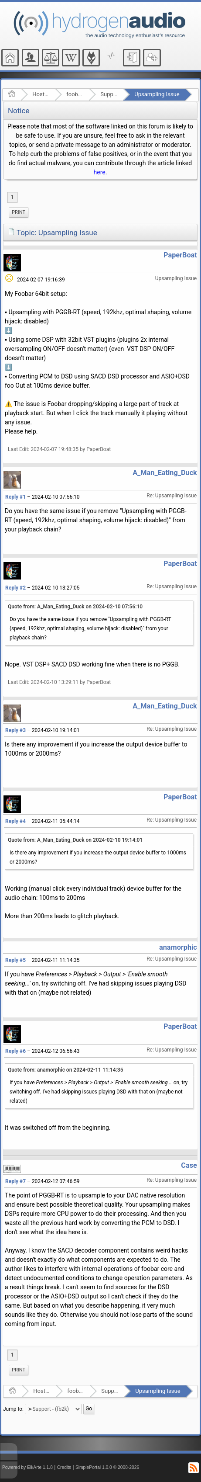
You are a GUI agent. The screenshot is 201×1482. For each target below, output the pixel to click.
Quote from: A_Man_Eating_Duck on (75, 607)
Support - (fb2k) (108, 94)
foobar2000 (74, 94)
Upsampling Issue (156, 94)
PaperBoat (180, 255)
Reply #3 (15, 730)
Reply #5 (15, 960)
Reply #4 (15, 821)
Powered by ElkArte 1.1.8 (27, 1467)
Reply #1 (15, 497)
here (100, 172)
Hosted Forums (40, 94)
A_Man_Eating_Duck (165, 473)
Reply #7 (15, 1181)
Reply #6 (15, 1051)
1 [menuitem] (12, 197)
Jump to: (13, 1409)
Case (189, 1165)
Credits (64, 1467)
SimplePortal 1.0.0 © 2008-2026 (107, 1467)
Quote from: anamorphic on (65, 1070)
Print (18, 212)
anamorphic (178, 947)
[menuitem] (18, 212)
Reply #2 (15, 588)
